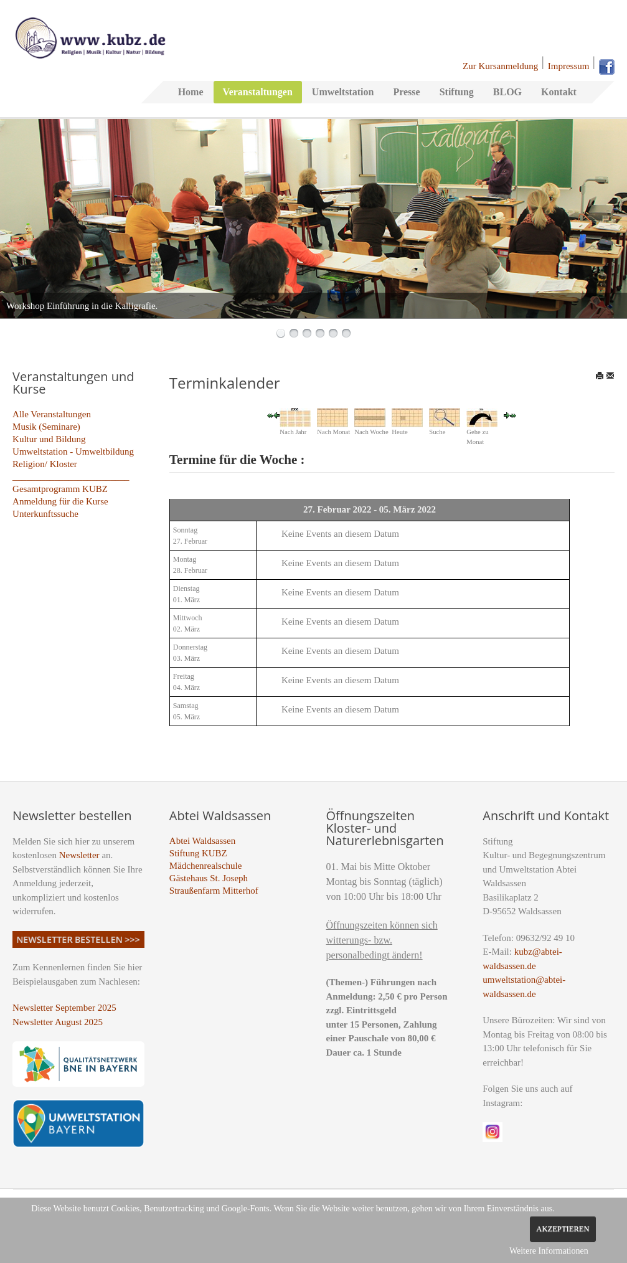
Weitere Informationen (548, 1251)
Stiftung (457, 92)
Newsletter (79, 855)
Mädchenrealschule (205, 866)
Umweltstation (343, 92)
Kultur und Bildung (49, 439)
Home (191, 92)
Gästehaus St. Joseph (208, 878)
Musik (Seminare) (46, 427)
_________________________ (71, 476)
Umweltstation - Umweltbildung (73, 451)
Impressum (569, 66)
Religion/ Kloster (44, 464)
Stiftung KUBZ (198, 853)
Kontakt (559, 92)
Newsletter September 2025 (64, 1008)
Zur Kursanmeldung (500, 66)
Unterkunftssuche (45, 514)
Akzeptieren (562, 1228)
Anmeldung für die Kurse (60, 501)
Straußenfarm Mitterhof (213, 891)
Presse (406, 92)
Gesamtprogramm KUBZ (60, 489)
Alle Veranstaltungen (51, 414)
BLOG (507, 92)
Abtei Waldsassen (202, 841)
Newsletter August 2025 (57, 1022)
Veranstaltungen (258, 92)
